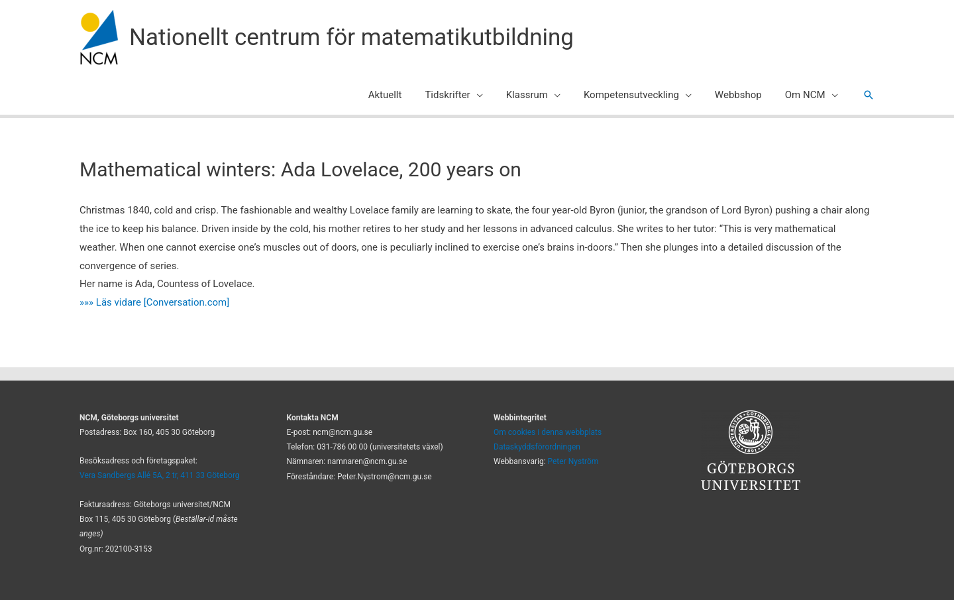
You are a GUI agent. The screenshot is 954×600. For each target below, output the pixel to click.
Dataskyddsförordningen (537, 446)
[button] (868, 95)
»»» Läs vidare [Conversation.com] (154, 302)
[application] (491, 95)
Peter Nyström (573, 461)
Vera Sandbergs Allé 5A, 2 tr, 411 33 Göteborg (160, 475)
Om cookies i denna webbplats (548, 432)
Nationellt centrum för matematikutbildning (351, 37)
